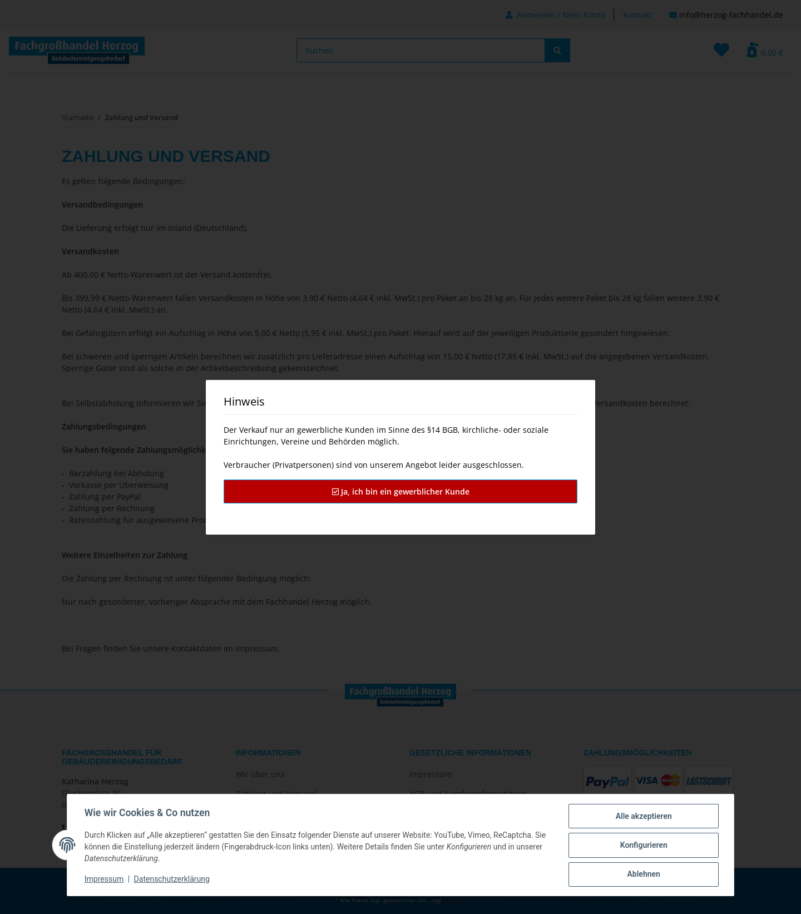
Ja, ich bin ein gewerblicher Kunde (400, 491)
